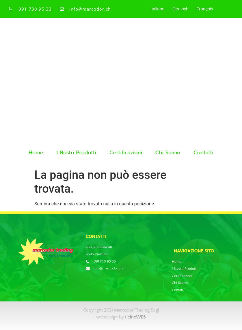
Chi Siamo (167, 153)
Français (204, 8)
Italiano (157, 8)
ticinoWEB (135, 317)
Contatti (203, 153)
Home (36, 153)
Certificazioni (125, 153)
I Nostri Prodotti (76, 153)
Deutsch (180, 8)
